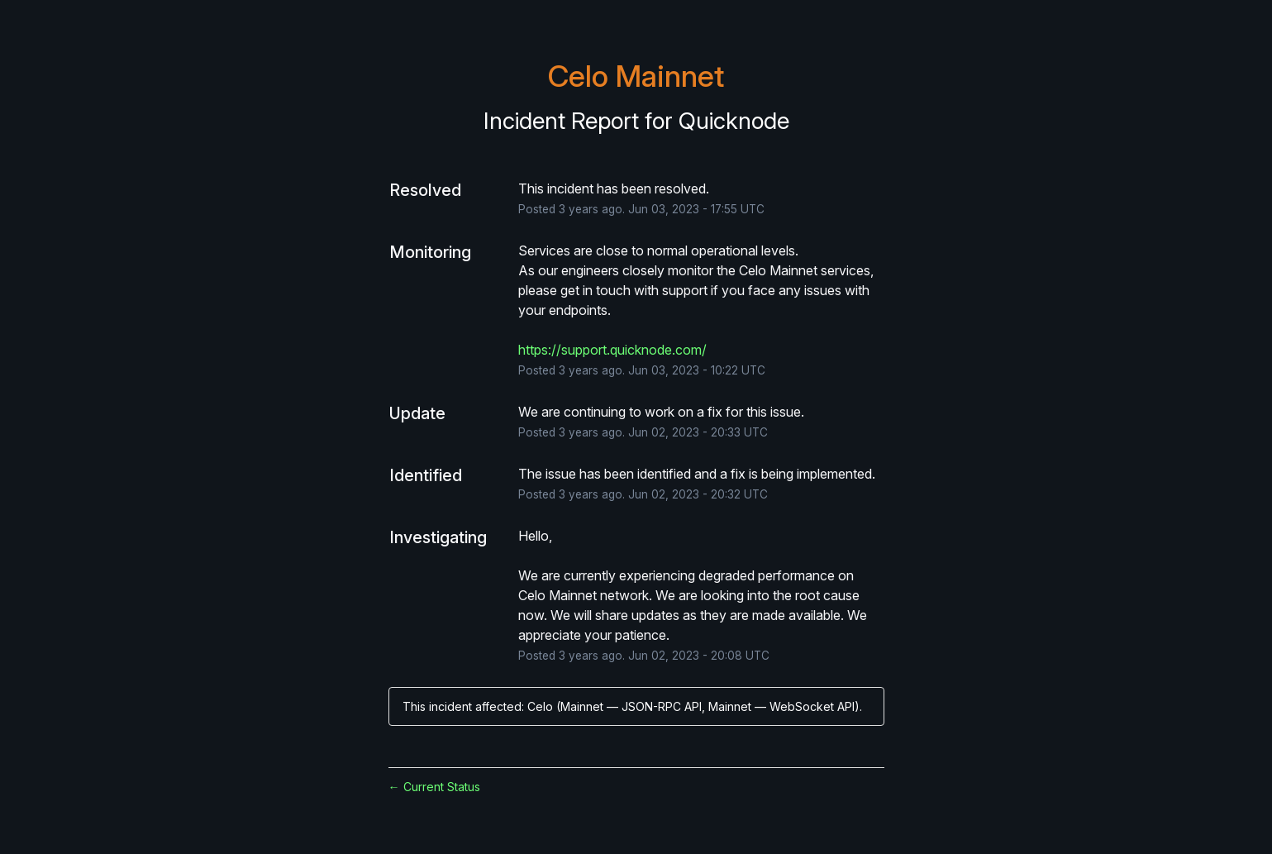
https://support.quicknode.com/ (612, 349)
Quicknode (734, 121)
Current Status (434, 787)
